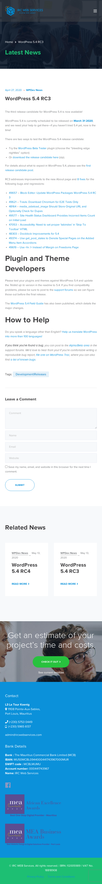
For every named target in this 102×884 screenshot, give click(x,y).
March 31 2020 (83, 120)
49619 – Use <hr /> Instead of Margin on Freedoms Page (44, 247)
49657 (13, 192)
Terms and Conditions (61, 876)
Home (9, 42)
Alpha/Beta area (79, 345)
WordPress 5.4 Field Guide (27, 303)
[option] (26, 569)
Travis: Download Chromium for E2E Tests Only (49, 201)
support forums (63, 289)
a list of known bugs (23, 359)
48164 (12, 206)
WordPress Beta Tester (32, 148)
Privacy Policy (35, 876)
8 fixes (81, 179)
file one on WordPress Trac (53, 355)
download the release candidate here (35, 157)
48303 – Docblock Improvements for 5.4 (34, 233)
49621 (12, 201)
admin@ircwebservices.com (23, 735)
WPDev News (34, 90)
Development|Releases (31, 374)
